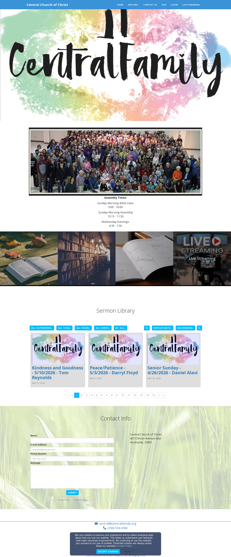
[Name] (72, 440)
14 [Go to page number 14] (147, 395)
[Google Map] (166, 469)
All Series (103, 327)
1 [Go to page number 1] (76, 395)
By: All (121, 327)
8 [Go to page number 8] (111, 395)
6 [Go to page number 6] (101, 395)
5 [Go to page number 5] (96, 395)
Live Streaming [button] (191, 4)
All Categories (41, 327)
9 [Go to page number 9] (116, 395)
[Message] (72, 477)
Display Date (163, 327)
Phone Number (38, 453)
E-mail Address (38, 444)
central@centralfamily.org (117, 523)
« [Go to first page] (67, 395)
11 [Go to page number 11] (129, 395)
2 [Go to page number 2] (81, 395)
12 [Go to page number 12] (135, 395)
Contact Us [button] (150, 4)
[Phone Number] (72, 458)
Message (35, 462)
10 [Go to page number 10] (122, 395)
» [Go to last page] (163, 395)
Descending (185, 327)
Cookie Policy (124, 546)
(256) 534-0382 (117, 528)
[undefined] (29, 258)
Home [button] (120, 4)
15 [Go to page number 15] (153, 395)
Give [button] (164, 4)
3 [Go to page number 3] (86, 395)
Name (33, 435)
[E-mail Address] (72, 449)
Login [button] (174, 4)
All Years (83, 327)
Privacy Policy (63, 500)
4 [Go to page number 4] (91, 395)
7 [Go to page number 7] (106, 395)
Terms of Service (81, 500)
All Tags (64, 327)
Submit (72, 492)
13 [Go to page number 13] (141, 395)
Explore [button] (133, 4)
